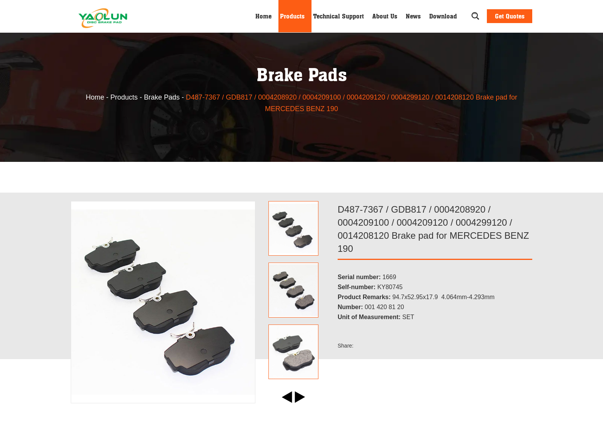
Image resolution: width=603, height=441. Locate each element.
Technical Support (338, 16)
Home (263, 16)
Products (292, 16)
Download (443, 16)
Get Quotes (510, 16)
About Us (384, 16)
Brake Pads (162, 97)
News (413, 16)
